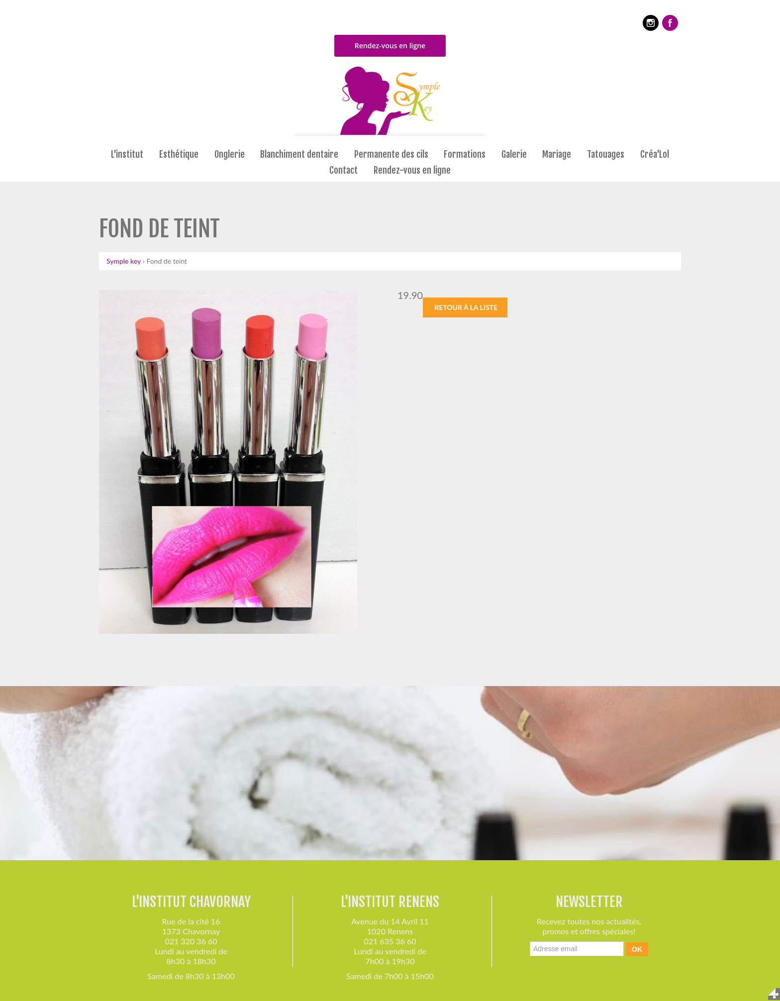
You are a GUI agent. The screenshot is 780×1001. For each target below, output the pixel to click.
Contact (343, 171)
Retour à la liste (465, 307)
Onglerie (229, 155)
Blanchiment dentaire (299, 155)
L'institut (127, 155)
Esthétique (178, 155)
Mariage (556, 155)
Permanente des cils (391, 155)
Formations (465, 155)
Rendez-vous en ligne (390, 45)
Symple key (123, 261)
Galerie (514, 155)
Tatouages (605, 155)
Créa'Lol (654, 155)
